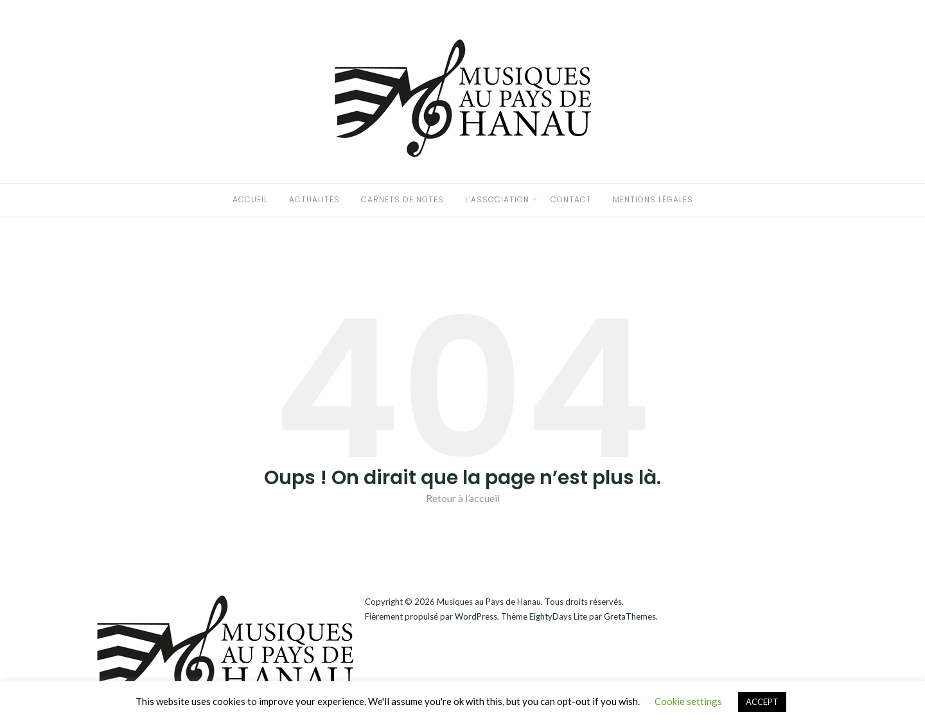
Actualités (314, 199)
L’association (497, 199)
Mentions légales (653, 199)
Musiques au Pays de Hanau (489, 602)
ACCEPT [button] (762, 702)
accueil (250, 199)
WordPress (476, 616)
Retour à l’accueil (463, 498)
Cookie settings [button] (688, 701)
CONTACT (571, 199)
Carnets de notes (402, 199)
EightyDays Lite (558, 616)
